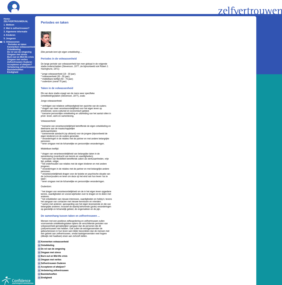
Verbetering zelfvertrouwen (21, 67)
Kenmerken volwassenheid (21, 47)
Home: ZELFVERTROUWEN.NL (16, 20)
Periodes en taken (17, 44)
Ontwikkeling (14, 49)
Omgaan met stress (17, 54)
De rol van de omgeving (19, 52)
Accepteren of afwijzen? (19, 64)
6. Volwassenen (11, 42)
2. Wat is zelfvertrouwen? (16, 28)
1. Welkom (9, 25)
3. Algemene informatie (15, 31)
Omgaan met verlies (17, 59)
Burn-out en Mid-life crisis (20, 57)
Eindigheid (12, 72)
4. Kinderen (9, 35)
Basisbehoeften (15, 69)
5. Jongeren (10, 38)
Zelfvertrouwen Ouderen (19, 62)
